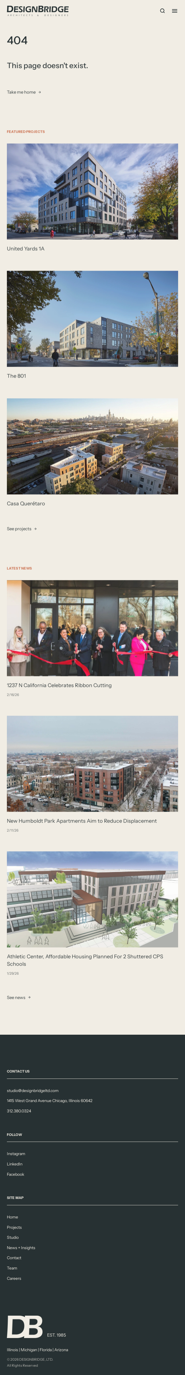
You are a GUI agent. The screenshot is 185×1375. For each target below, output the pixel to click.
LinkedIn (14, 1164)
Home (12, 1217)
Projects (14, 1227)
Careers (14, 1278)
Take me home (21, 92)
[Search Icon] (162, 11)
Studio (13, 1237)
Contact (14, 1257)
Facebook (15, 1174)
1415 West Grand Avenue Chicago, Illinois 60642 (49, 1100)
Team (12, 1268)
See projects (19, 529)
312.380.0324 (19, 1111)
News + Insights (21, 1247)
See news (16, 998)
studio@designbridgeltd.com (33, 1090)
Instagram (16, 1153)
